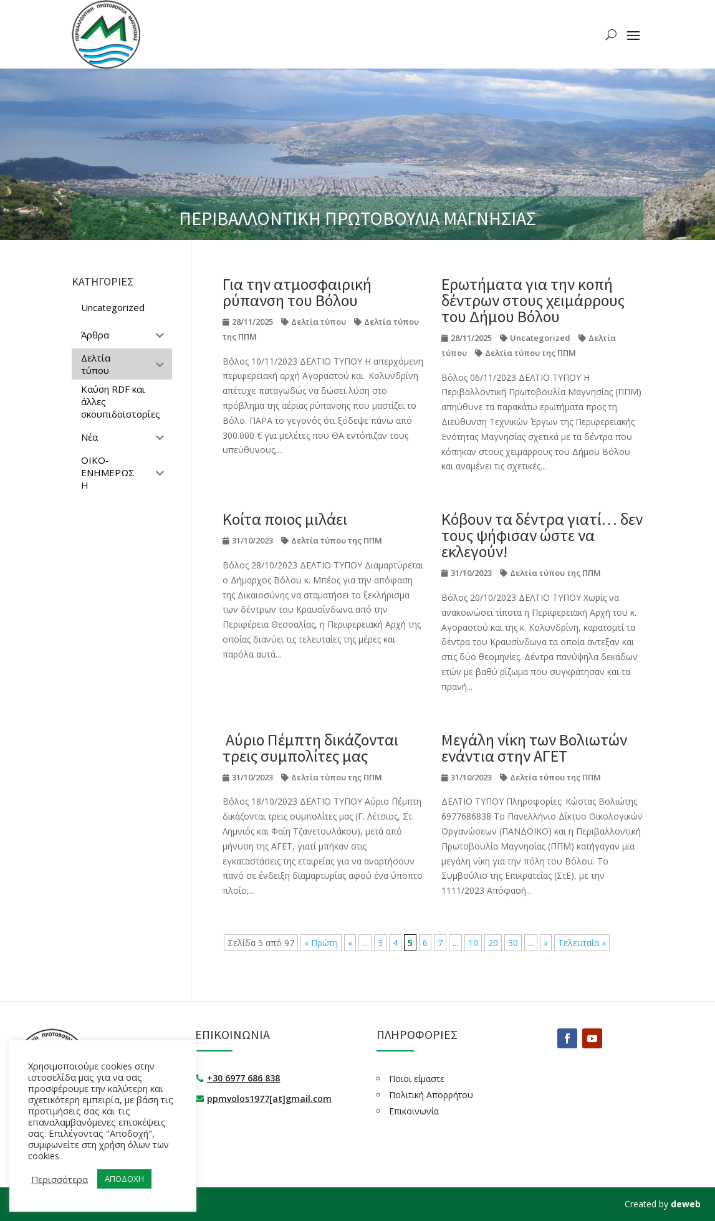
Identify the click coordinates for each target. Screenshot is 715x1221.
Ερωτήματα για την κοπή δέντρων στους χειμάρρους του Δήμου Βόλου (533, 300)
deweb (686, 1204)
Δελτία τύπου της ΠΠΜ (530, 352)
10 (473, 943)
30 (513, 943)
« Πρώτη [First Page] (321, 943)
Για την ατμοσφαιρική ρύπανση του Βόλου (297, 292)
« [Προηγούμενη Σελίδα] (350, 943)
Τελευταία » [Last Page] (582, 943)
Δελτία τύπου (318, 321)
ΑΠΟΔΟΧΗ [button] (124, 1178)
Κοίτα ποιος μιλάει (285, 519)
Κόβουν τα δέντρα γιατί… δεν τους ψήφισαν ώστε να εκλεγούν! (542, 535)
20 (493, 943)
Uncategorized (540, 337)
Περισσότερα (59, 1179)
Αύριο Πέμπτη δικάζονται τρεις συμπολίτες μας (310, 747)
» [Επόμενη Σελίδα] (546, 943)
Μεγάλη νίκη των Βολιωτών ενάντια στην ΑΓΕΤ (534, 747)
